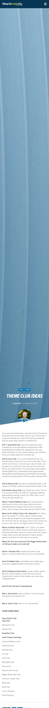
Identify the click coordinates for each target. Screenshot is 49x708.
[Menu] (45, 4)
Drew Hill (17, 403)
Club (21, 389)
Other (28, 389)
